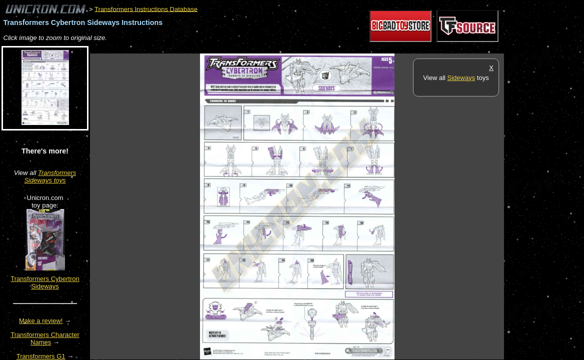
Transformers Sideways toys (50, 176)
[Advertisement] (272, 48)
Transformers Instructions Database (146, 8)
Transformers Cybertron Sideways (45, 282)
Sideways (462, 78)
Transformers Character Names (45, 338)
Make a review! (40, 320)
